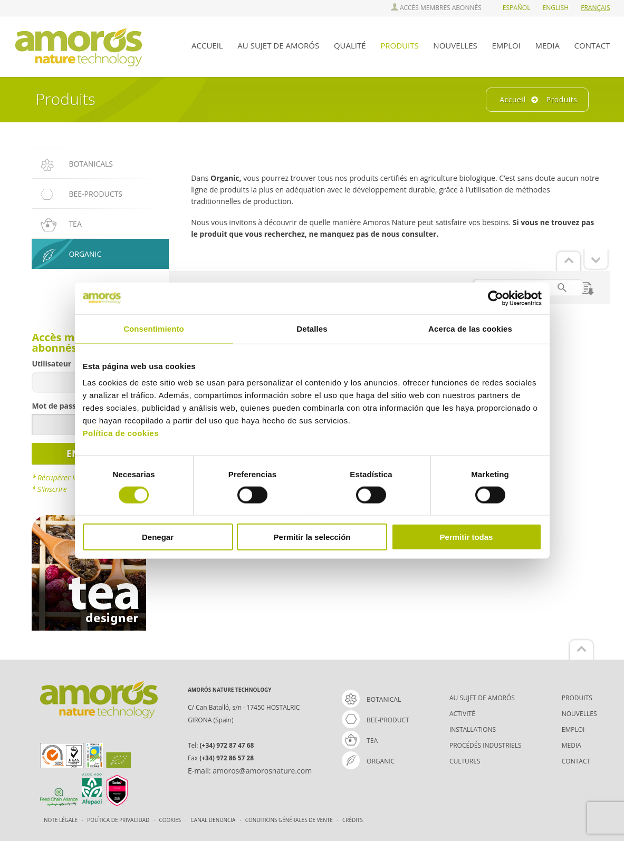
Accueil (512, 99)
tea (360, 740)
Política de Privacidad (119, 820)
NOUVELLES (455, 45)
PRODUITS (399, 45)
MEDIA (547, 45)
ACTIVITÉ (462, 713)
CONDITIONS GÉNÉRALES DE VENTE (289, 820)
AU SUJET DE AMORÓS (278, 45)
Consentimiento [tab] (153, 328)
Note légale (61, 820)
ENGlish (556, 7)
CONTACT (592, 45)
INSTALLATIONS (472, 729)
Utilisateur (51, 364)
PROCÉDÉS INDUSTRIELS (485, 745)
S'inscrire (52, 489)
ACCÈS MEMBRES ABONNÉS (436, 7)
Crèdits (352, 820)
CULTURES (465, 761)
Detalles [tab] (311, 328)
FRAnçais (595, 7)
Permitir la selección (312, 537)
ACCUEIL (207, 45)
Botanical (371, 699)
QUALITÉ (350, 45)
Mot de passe (56, 406)
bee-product (375, 720)
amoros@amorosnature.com (262, 771)
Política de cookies (121, 433)
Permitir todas (466, 537)
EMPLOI (506, 45)
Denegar (158, 537)
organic (368, 761)
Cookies (171, 820)
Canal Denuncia (214, 820)
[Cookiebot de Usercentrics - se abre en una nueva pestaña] (495, 298)
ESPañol (517, 7)
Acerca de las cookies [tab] (470, 328)
